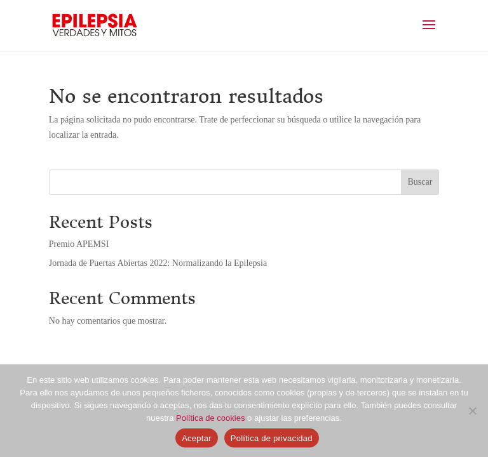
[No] (472, 410)
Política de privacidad (272, 438)
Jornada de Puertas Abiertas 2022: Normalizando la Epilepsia (158, 263)
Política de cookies (210, 418)
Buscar (420, 182)
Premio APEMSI (79, 244)
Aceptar (197, 438)
